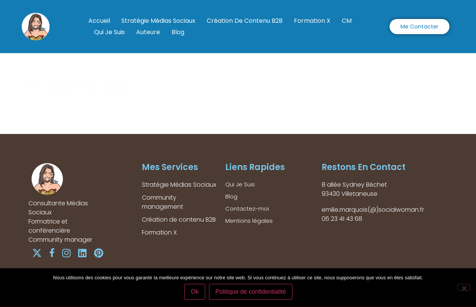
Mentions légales (250, 223)
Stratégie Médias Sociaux (158, 20)
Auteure (148, 32)
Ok (196, 293)
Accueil (99, 20)
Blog (177, 32)
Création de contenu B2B (245, 20)
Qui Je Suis (109, 32)
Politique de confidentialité (252, 293)
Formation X (312, 20)
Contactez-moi (248, 210)
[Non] (463, 288)
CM (347, 20)
